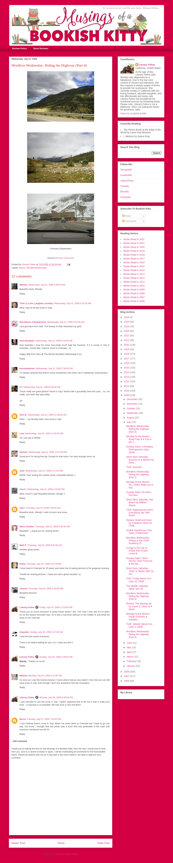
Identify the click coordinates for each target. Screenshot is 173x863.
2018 (127, 354)
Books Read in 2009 (134, 289)
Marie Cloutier (27, 526)
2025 (127, 321)
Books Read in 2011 (134, 281)
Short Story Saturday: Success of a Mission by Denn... (140, 460)
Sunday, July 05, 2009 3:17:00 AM (46, 632)
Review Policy (19, 48)
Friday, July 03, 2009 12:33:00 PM (55, 607)
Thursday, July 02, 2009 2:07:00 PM (44, 564)
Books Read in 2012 (134, 278)
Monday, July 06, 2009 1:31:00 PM (45, 675)
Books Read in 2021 (134, 243)
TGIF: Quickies (134, 467)
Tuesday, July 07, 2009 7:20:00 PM (44, 719)
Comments (129, 221)
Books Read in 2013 (134, 274)
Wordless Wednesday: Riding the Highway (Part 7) (138, 474)
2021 (127, 340)
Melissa (23, 675)
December (132, 399)
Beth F (23, 545)
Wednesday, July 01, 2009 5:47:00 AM (65, 322)
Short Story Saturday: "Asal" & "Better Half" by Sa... (140, 571)
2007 (127, 676)
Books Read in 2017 (134, 258)
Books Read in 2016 (134, 262)
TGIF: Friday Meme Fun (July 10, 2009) (138, 580)
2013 (127, 377)
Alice (22, 508)
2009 (127, 395)
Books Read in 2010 (134, 285)
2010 (127, 390)
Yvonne (23, 588)
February (132, 661)
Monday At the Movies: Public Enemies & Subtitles (138, 616)
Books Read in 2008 (134, 293)
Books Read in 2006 (134, 301)
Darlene (24, 452)
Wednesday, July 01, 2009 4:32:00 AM (72, 303)
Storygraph (126, 169)
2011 (127, 386)
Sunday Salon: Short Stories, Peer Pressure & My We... (139, 561)
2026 (127, 317)
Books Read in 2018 (134, 254)
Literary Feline (27, 607)
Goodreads (126, 175)
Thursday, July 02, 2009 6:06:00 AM (52, 526)
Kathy (23, 564)
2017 (127, 358)
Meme (22, 267)
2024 (127, 326)
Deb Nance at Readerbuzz (33, 322)
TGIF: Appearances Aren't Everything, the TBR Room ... (139, 512)
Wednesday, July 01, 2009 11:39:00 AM (47, 415)
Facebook (125, 197)
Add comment (20, 741)
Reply (22, 293)
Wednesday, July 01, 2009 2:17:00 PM (44, 470)
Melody (23, 284)
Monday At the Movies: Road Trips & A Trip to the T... (138, 439)
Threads (124, 186)
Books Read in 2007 (134, 297)
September (133, 413)
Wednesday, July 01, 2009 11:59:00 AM (44, 433)
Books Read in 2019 (134, 251)
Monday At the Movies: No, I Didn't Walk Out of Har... (139, 485)
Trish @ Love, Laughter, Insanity (36, 303)
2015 (127, 367)
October (131, 408)
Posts (126, 216)
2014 (127, 372)
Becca (23, 719)
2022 (127, 335)
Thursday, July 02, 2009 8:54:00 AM (44, 545)
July (129, 422)
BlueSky (124, 191)
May (129, 647)
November (132, 403)
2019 (127, 349)
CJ (21, 387)
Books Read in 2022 (134, 239)
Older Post (103, 843)
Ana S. (23, 489)
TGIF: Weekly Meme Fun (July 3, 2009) (139, 625)
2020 (127, 344)
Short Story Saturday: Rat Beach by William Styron (139, 502)
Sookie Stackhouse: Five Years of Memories (139, 532)
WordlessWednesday (36, 267)
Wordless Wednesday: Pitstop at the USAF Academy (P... (138, 540)
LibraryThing (126, 180)
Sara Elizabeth (27, 340)
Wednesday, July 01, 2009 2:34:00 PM (45, 489)
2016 (127, 363)
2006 (127, 681)
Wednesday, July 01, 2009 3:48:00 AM (46, 284)
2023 (127, 331)
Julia (22, 470)
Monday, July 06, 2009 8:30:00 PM (56, 697)
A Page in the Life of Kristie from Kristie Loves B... (137, 551)
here (54, 642)
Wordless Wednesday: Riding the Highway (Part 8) (138, 429)
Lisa (22, 433)
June (129, 643)
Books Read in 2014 (134, 270)
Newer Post (18, 843)
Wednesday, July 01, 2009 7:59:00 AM (54, 368)
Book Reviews (40, 48)
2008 (127, 671)
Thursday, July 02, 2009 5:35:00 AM (43, 508)
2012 (127, 381)
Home (61, 843)
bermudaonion (27, 368)
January (131, 666)
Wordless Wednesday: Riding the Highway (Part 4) (138, 634)
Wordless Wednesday (65, 258)
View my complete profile (133, 113)
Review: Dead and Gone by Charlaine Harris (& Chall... (139, 523)
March (130, 656)
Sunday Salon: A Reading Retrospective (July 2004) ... (139, 449)
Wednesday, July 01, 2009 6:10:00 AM (53, 340)
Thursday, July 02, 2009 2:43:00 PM (45, 588)
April (129, 652)
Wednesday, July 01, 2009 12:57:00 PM (47, 452)
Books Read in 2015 (134, 266)
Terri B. (23, 415)
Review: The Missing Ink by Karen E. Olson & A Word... (139, 606)
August (131, 417)
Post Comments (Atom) (67, 854)
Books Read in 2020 (134, 247)
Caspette (24, 632)
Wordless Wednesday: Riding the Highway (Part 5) (138, 596)
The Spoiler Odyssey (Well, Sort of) (137, 587)
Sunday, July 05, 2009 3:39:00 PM (56, 657)
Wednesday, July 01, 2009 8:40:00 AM (41, 387)
